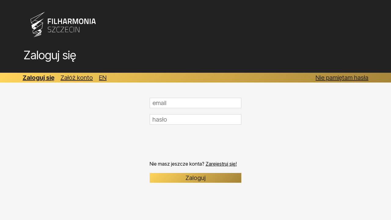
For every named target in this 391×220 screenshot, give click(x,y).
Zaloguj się (38, 77)
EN (103, 77)
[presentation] (196, 143)
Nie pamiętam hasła (342, 77)
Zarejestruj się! (221, 164)
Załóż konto (76, 77)
